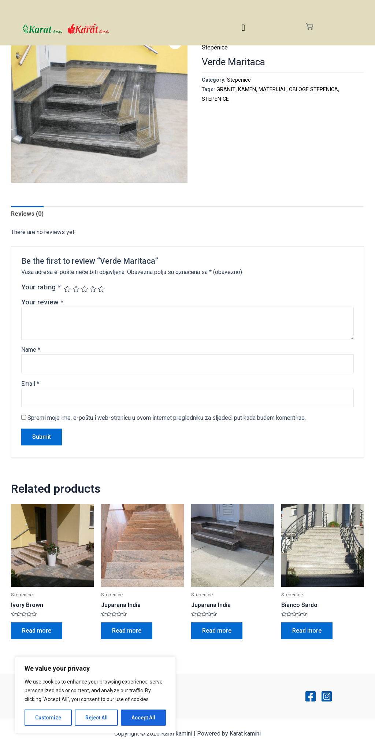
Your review (42, 302)
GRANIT (225, 89)
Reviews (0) (27, 213)
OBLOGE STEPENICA (313, 89)
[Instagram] (327, 696)
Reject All (96, 718)
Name (30, 349)
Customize (48, 718)
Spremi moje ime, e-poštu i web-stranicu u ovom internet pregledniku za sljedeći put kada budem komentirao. (166, 417)
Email (30, 383)
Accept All (143, 718)
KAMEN (247, 89)
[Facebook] (310, 696)
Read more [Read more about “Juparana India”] (126, 630)
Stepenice (215, 47)
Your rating (40, 287)
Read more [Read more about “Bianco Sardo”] (307, 630)
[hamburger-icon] (243, 27)
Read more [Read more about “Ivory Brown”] (36, 630)
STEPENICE (215, 99)
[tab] (27, 214)
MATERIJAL (272, 89)
